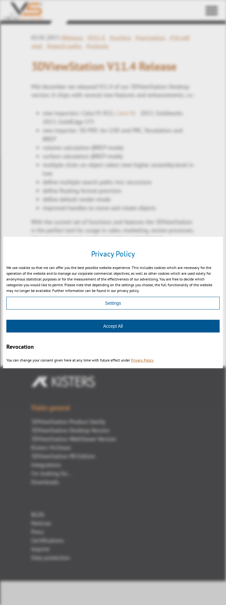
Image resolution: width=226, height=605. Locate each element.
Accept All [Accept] (113, 326)
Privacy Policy (142, 360)
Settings (113, 303)
